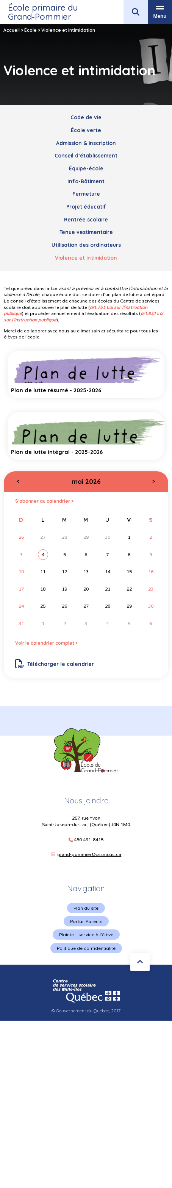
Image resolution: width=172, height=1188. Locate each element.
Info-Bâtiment (86, 181)
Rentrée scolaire (86, 219)
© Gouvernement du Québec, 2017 (86, 1010)
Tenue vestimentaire (86, 232)
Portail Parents (86, 921)
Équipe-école (86, 168)
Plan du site (86, 908)
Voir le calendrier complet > (46, 643)
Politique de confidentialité (86, 948)
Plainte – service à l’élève (86, 934)
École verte (86, 130)
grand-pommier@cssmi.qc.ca (89, 854)
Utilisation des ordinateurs (86, 245)
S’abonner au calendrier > (44, 501)
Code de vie (86, 117)
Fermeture (86, 193)
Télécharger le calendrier (54, 664)
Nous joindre (86, 800)
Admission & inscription (86, 143)
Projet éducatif (86, 206)
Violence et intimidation (86, 257)
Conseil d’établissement (86, 155)
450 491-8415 (88, 839)
